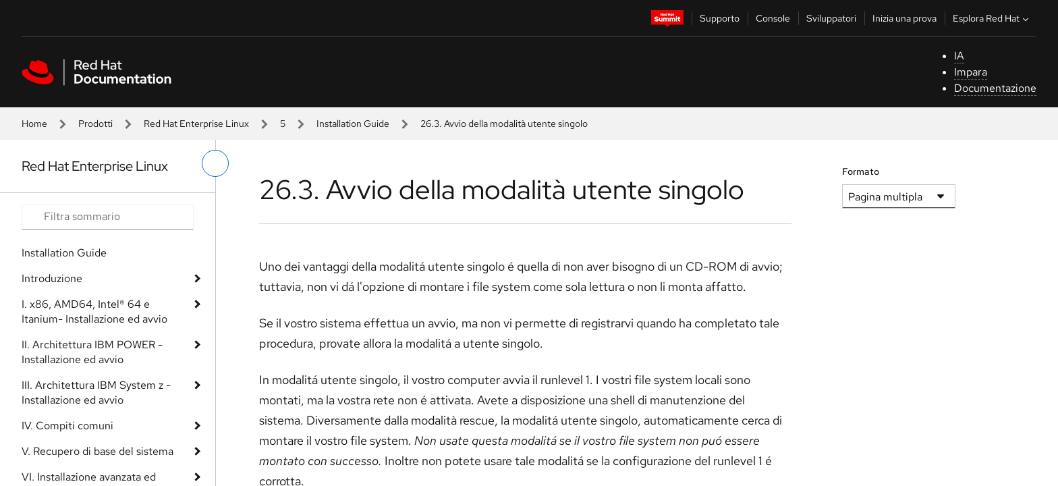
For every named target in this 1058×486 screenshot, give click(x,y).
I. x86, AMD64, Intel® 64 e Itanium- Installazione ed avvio (94, 311)
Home (34, 123)
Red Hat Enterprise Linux (196, 123)
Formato (860, 171)
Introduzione (52, 278)
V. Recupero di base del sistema (97, 451)
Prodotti (95, 123)
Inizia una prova (904, 18)
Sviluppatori (831, 18)
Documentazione (995, 88)
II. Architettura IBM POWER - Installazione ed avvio (92, 352)
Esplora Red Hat (992, 18)
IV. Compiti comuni (67, 425)
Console (773, 18)
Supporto (720, 18)
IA (959, 56)
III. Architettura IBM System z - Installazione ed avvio (96, 392)
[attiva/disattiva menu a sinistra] (215, 163)
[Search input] (108, 217)
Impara (970, 72)
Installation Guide (352, 123)
